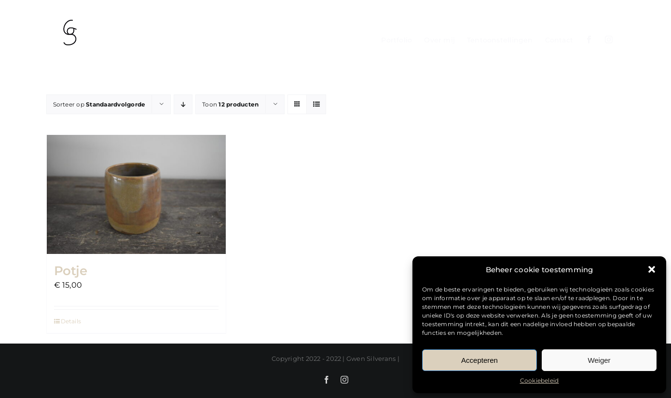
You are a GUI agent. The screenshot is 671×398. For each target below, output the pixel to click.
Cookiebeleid (539, 380)
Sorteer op (99, 104)
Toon (230, 104)
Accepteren (479, 360)
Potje (70, 271)
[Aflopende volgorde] (183, 104)
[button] (652, 269)
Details (71, 321)
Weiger (599, 360)
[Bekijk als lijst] (316, 104)
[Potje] (136, 194)
